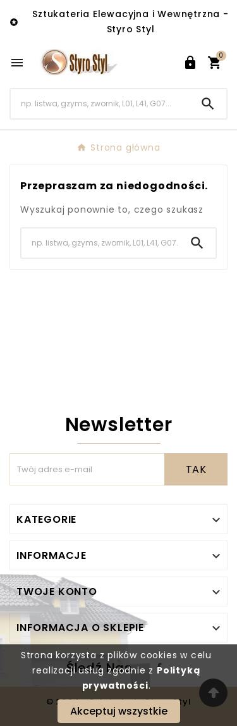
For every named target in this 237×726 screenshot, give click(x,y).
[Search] (100, 103)
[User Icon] (190, 62)
